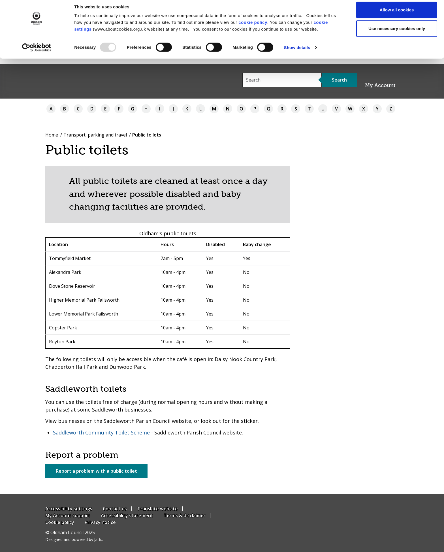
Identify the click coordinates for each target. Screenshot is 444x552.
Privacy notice (100, 522)
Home (51, 135)
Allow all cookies (397, 14)
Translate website (157, 509)
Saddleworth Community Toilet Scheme (101, 432)
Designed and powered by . (74, 539)
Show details (297, 52)
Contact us (115, 509)
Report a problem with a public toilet (96, 471)
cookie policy (252, 27)
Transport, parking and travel (95, 135)
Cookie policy (59, 522)
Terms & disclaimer (185, 515)
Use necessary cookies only (396, 33)
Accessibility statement (127, 515)
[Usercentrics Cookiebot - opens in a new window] (36, 52)
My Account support (67, 515)
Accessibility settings (68, 509)
